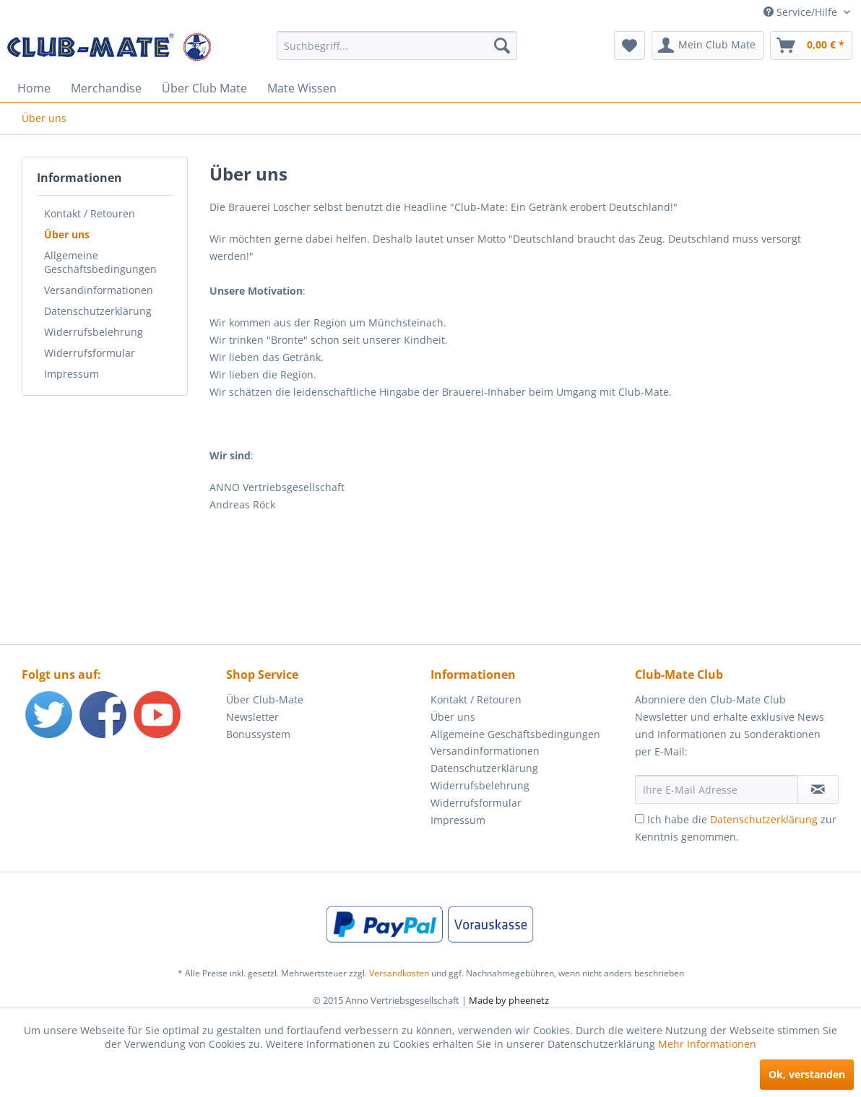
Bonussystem (258, 734)
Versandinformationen (98, 290)
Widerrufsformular (89, 353)
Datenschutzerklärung (98, 311)
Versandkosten (399, 973)
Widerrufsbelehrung (93, 332)
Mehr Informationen (707, 1044)
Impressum (71, 374)
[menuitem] (397, 45)
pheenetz (529, 1000)
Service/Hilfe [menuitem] (801, 12)
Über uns (67, 234)
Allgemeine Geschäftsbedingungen (100, 262)
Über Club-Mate (264, 699)
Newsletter (252, 717)
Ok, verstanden (807, 1074)
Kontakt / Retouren (89, 213)
